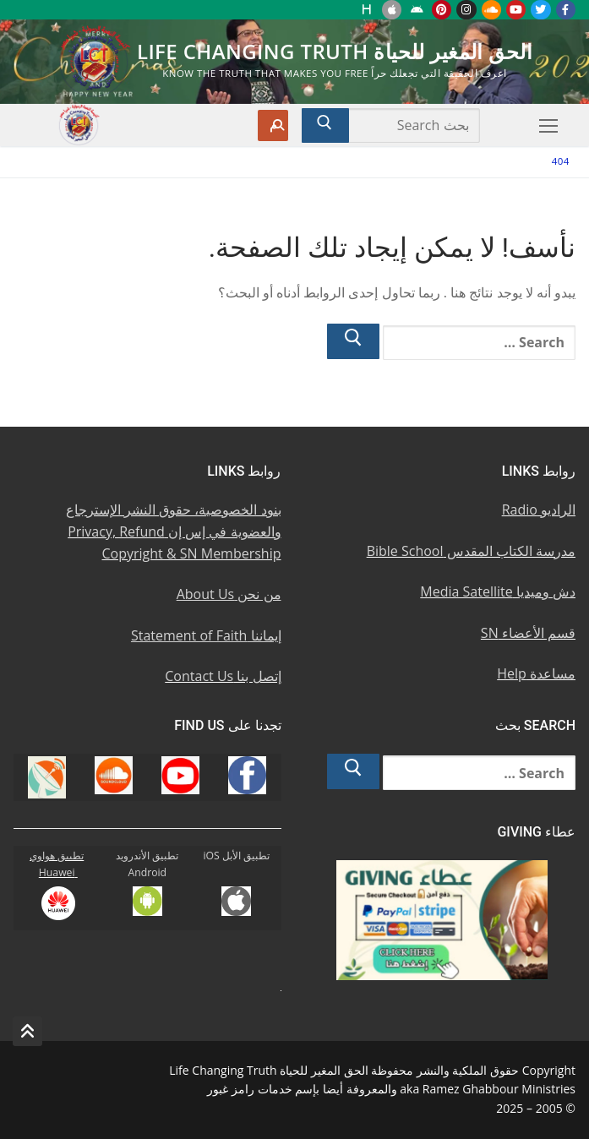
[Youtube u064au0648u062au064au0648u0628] (516, 9)
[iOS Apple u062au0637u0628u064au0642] (391, 9)
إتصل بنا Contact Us (223, 676)
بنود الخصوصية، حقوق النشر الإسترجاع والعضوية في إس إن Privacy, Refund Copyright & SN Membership (173, 531)
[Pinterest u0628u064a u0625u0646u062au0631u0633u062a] (441, 9)
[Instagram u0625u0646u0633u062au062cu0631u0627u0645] (466, 9)
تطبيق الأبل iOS (236, 855)
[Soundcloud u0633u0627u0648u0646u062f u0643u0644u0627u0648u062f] (491, 9)
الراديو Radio (538, 509)
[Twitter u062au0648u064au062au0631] (540, 9)
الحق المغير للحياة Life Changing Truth (334, 51)
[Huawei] (367, 9)
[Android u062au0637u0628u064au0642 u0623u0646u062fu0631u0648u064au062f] (416, 9)
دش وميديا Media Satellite (497, 591)
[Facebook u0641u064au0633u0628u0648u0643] (565, 9)
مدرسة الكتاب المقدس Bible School (471, 551)
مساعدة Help (536, 673)
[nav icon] (548, 126)
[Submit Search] (326, 126)
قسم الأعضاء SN (528, 633)
